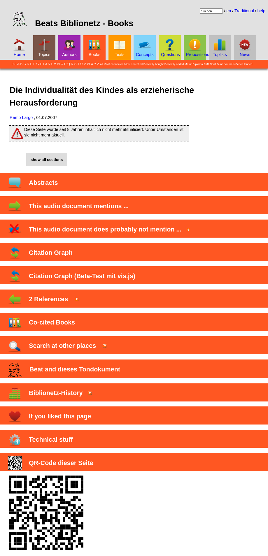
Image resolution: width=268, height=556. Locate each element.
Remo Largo (21, 117)
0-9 (14, 64)
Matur (188, 64)
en (228, 10)
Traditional (244, 10)
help (261, 10)
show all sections (47, 159)
